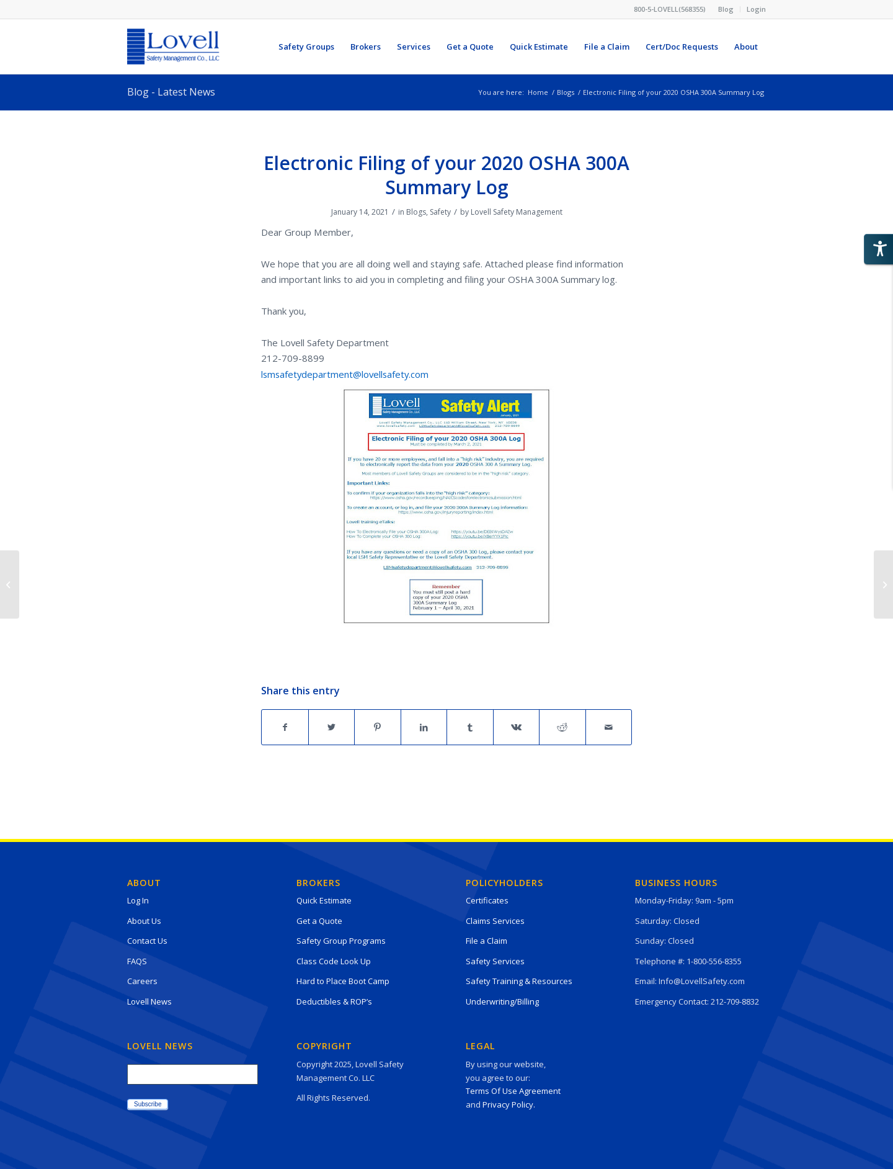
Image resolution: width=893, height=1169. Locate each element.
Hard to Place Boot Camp (342, 981)
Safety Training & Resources (519, 981)
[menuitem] (726, 9)
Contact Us (147, 940)
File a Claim (486, 940)
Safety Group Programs (341, 940)
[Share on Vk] (517, 727)
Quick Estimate (324, 900)
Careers (142, 981)
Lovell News (149, 1001)
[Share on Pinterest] (378, 727)
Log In (138, 900)
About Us (144, 920)
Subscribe (147, 1104)
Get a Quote (319, 920)
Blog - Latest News (171, 92)
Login (756, 9)
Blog (726, 9)
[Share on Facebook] (285, 727)
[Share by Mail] (609, 727)
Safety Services (495, 961)
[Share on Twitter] (332, 727)
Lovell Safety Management (516, 212)
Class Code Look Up (333, 961)
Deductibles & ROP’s (334, 1001)
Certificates (487, 900)
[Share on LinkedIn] (424, 727)
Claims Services (495, 920)
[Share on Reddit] (562, 727)
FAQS (137, 961)
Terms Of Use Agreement (513, 1090)
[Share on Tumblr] (470, 727)
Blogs (416, 212)
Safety (440, 212)
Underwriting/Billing (502, 1001)
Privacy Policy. (508, 1104)
